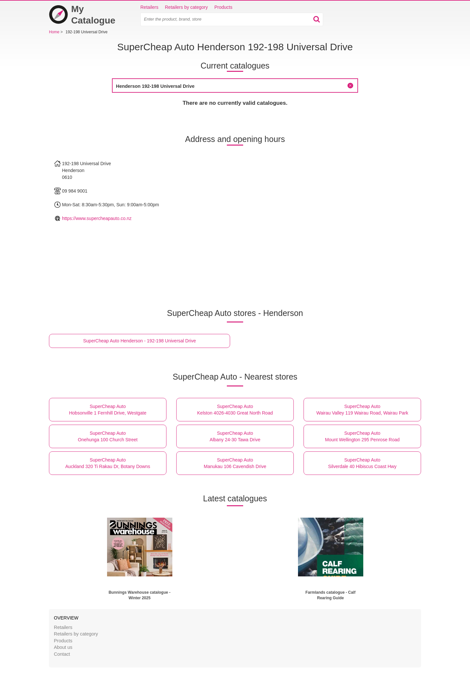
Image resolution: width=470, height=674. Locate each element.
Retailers (149, 7)
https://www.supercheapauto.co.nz (97, 218)
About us (63, 647)
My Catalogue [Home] (82, 14)
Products (223, 7)
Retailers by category (186, 7)
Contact (62, 654)
